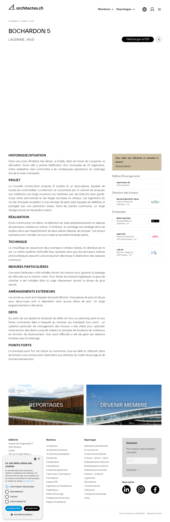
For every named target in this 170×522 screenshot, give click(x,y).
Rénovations (90, 482)
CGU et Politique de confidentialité (132, 513)
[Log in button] (152, 9)
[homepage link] (25, 7)
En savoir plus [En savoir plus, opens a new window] (28, 481)
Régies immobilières (56, 502)
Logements (89, 478)
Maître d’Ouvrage (54, 494)
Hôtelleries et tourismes (95, 470)
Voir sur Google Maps (18, 454)
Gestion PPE (52, 482)
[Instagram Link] (141, 489)
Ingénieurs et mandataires (59, 486)
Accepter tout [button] (13, 508)
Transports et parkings (95, 494)
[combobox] (35, 459)
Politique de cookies (154, 513)
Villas (87, 498)
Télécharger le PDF (137, 39)
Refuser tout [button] (32, 508)
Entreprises (51, 458)
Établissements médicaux (96, 462)
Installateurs (52, 490)
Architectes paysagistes (57, 454)
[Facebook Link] (155, 489)
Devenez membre (123, 166)
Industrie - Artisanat (93, 474)
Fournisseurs (52, 478)
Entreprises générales (56, 470)
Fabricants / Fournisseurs (58, 474)
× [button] (39, 459)
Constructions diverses (95, 454)
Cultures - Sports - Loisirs (96, 458)
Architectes (51, 446)
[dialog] (22, 487)
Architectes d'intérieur (57, 450)
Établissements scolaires (96, 466)
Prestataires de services (57, 498)
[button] (107, 9)
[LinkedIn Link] (126, 489)
